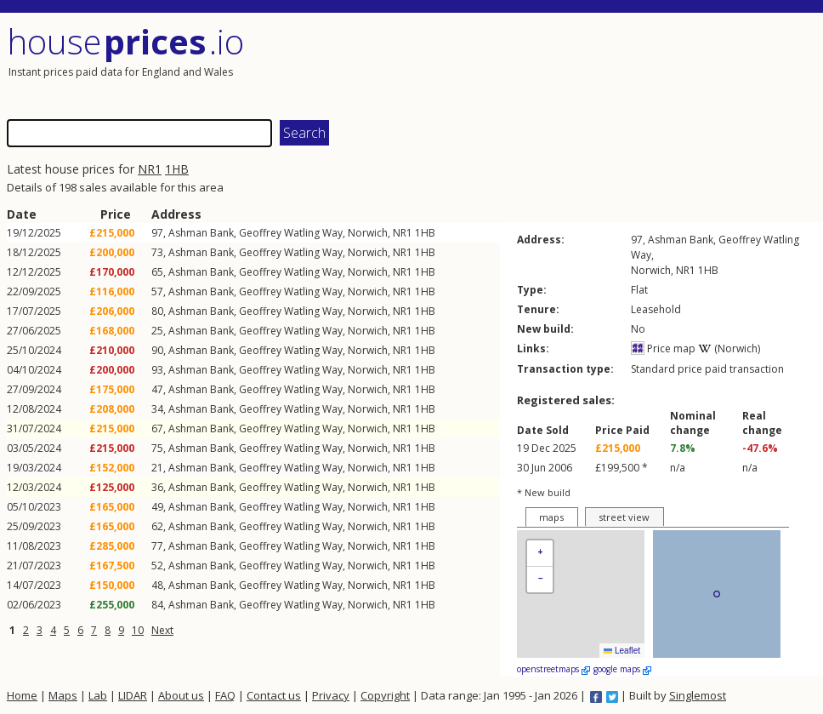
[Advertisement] (619, 63)
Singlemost (697, 695)
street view (624, 517)
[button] (540, 553)
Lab (97, 695)
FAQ (225, 695)
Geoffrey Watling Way (291, 233)
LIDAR (132, 695)
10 (138, 630)
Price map (663, 348)
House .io (125, 41)
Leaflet (622, 650)
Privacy (330, 695)
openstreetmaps (553, 669)
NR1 (150, 169)
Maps (62, 695)
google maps (622, 669)
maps (551, 517)
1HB (177, 169)
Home (22, 695)
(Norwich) (729, 348)
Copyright (385, 695)
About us (181, 695)
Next (162, 630)
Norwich (368, 233)
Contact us (274, 695)
